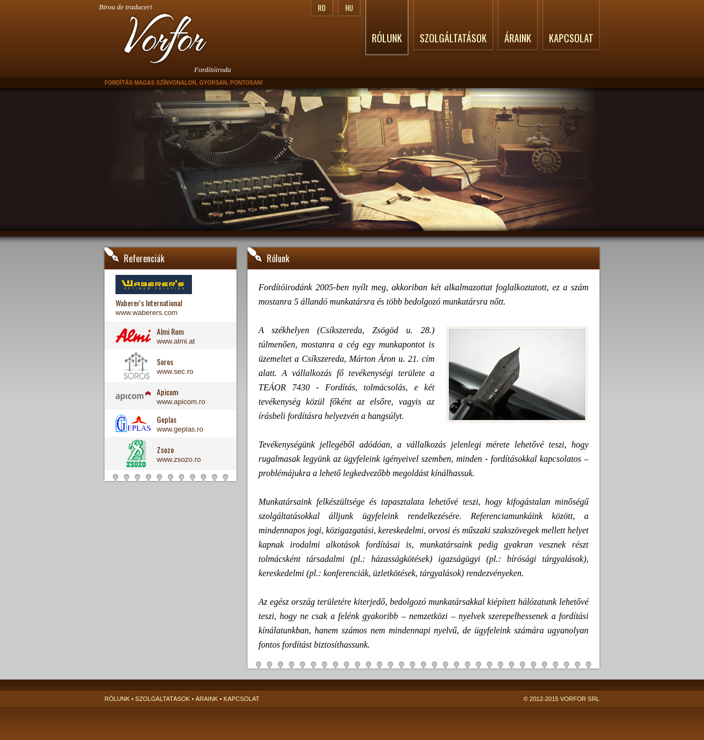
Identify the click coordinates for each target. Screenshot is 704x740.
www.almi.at (176, 341)
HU (349, 7)
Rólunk (387, 38)
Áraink (517, 38)
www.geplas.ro (180, 429)
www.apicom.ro (181, 401)
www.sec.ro (175, 371)
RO (322, 7)
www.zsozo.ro (179, 459)
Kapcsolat (571, 38)
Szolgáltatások (453, 38)
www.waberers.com (147, 312)
